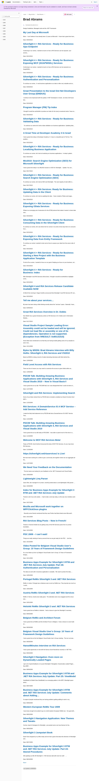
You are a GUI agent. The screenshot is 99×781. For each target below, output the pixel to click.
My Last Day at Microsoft (36, 32)
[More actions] (74, 14)
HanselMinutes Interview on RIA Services (44, 645)
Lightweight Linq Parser (35, 478)
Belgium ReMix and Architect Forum (41, 618)
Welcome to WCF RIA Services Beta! (42, 440)
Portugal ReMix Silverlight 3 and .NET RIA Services (49, 579)
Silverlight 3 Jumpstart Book (38, 732)
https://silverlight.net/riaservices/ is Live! (44, 453)
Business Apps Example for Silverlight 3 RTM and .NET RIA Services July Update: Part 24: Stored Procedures (46, 749)
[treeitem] (10, 20)
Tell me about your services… (38, 300)
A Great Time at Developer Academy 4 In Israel (47, 133)
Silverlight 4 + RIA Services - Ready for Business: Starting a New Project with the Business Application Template (48, 256)
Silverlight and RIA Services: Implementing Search (49, 393)
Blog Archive (32, 14)
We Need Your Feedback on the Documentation (47, 467)
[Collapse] (19, 13)
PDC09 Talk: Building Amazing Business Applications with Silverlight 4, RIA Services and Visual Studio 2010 (48, 426)
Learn (24, 14)
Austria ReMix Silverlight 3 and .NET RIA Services (48, 593)
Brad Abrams (40, 14)
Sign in (95, 2)
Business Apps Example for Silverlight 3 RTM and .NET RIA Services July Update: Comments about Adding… (47, 693)
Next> (24, 762)
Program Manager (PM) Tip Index (40, 107)
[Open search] (91, 2)
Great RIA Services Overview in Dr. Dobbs (44, 312)
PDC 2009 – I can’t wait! (35, 534)
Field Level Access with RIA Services (42, 364)
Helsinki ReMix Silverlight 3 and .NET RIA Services (49, 606)
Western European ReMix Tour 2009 (41, 707)
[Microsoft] (3, 2)
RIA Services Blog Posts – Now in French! (44, 521)
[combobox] (10, 16)
